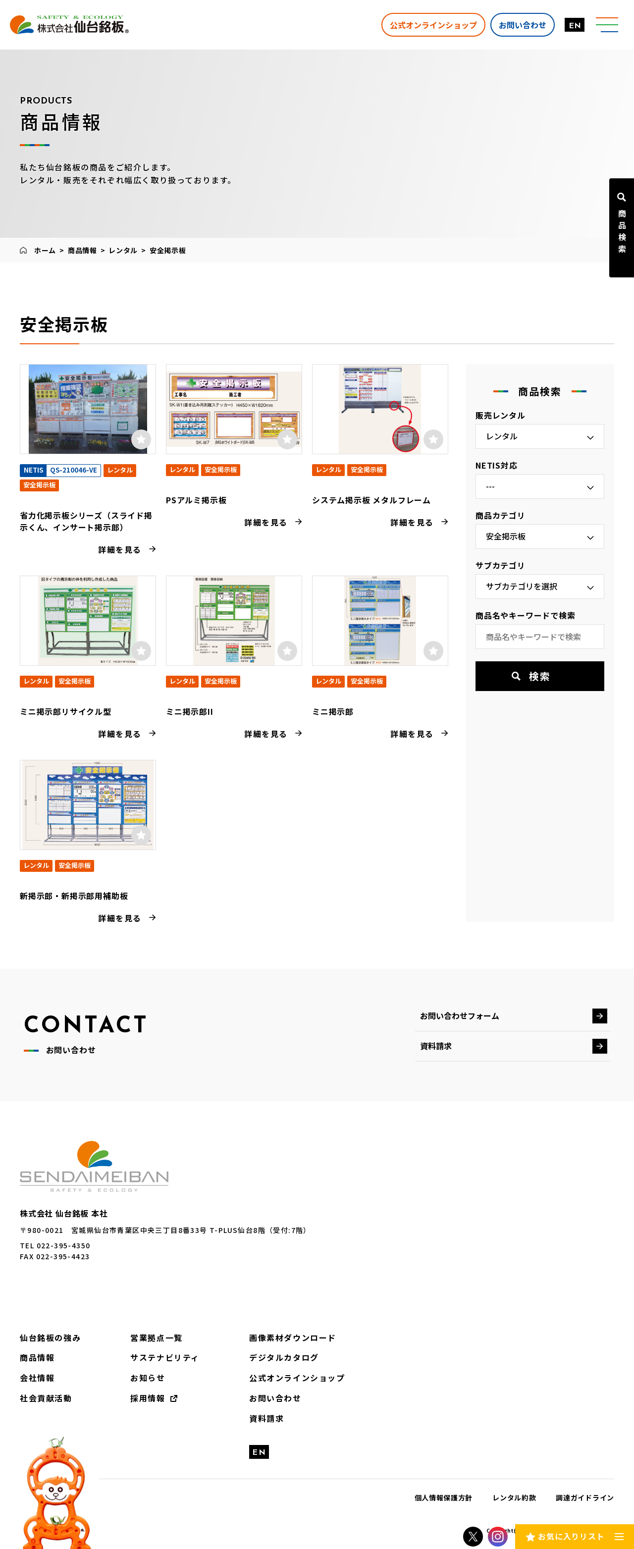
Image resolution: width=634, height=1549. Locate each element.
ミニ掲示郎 (333, 711)
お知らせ (147, 1378)
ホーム (45, 250)
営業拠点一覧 (156, 1337)
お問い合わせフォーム (459, 1015)
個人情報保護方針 (444, 1497)
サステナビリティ (165, 1357)
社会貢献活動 (46, 1398)
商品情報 (82, 250)
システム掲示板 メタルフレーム (371, 500)
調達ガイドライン (585, 1497)
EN (575, 26)
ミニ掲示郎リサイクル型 (65, 711)
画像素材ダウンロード (292, 1337)
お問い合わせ (522, 24)
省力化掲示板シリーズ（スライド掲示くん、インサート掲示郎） (86, 521)
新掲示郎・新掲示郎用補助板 (74, 896)
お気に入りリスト (571, 1536)
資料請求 (436, 1046)
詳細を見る (120, 549)
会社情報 (37, 1378)
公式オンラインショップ (433, 24)
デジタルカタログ (284, 1357)
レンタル (123, 250)
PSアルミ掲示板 (196, 500)
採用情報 (147, 1398)
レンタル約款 (514, 1497)
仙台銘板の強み (50, 1337)
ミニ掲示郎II (189, 711)
